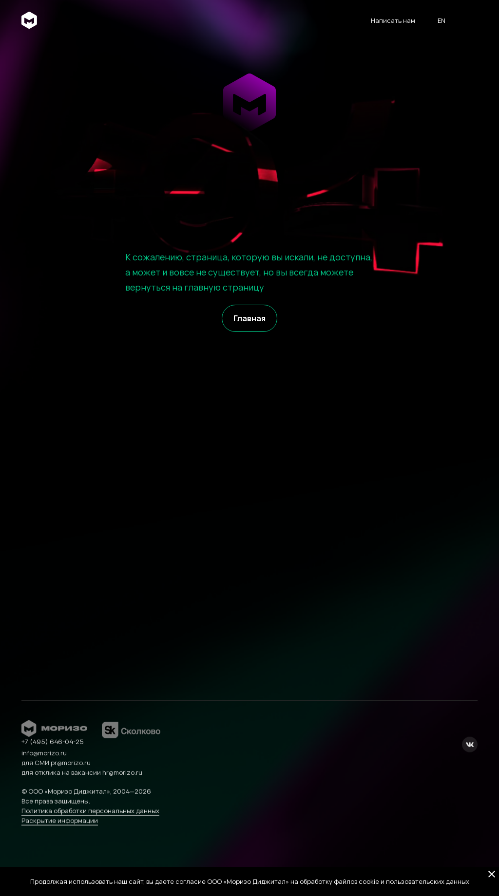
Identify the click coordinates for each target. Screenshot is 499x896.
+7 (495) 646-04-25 (52, 754)
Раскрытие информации (59, 833)
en (441, 20)
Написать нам (393, 20)
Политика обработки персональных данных (90, 823)
